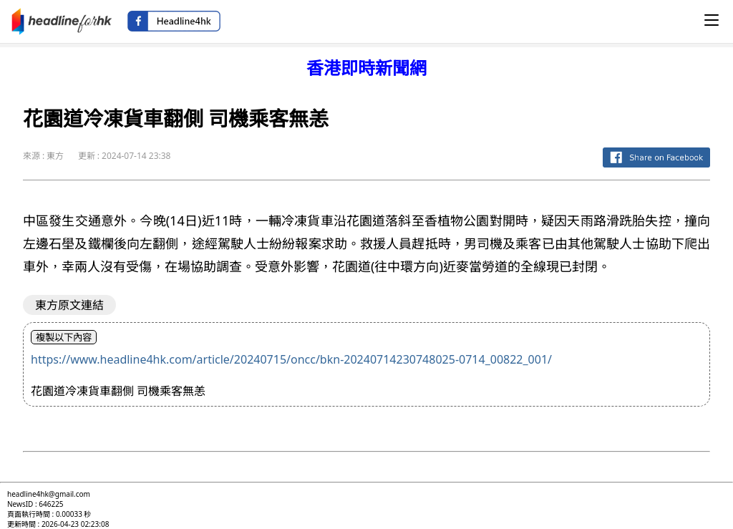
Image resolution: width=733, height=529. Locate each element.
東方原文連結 (69, 305)
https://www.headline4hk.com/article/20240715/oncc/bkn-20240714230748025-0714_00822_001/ (291, 359)
